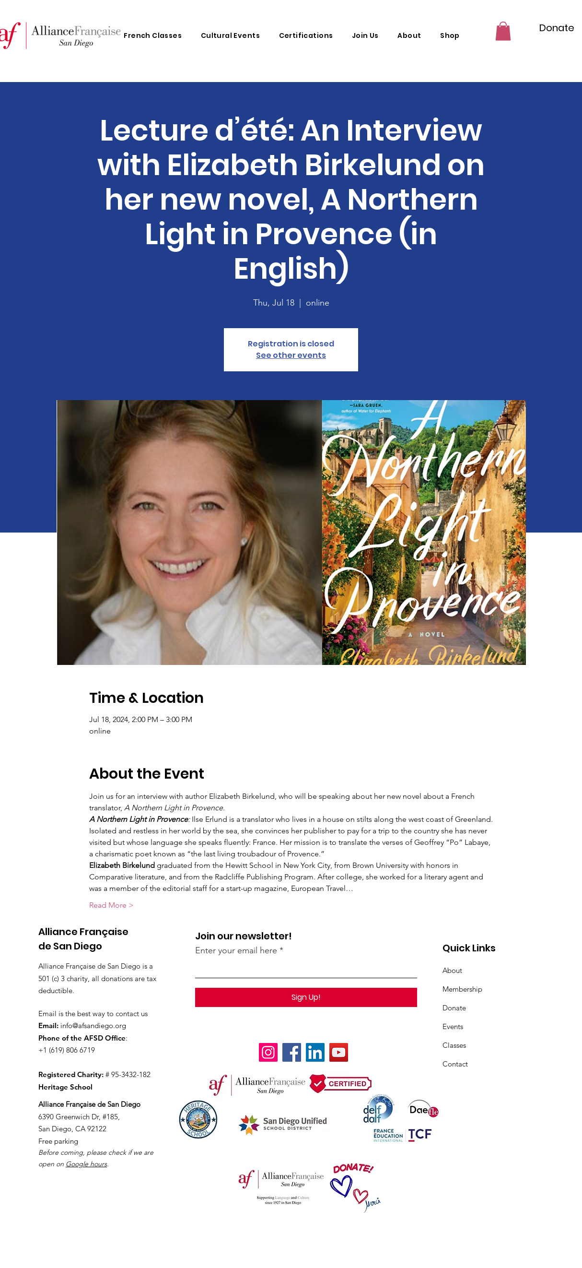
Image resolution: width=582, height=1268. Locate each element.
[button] (503, 31)
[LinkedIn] (315, 1052)
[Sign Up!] (306, 997)
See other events (291, 355)
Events (452, 1026)
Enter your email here (236, 950)
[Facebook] (291, 1052)
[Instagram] (268, 1052)
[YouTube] (338, 1052)
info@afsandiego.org (93, 1025)
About (452, 970)
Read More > (111, 905)
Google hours (86, 1164)
